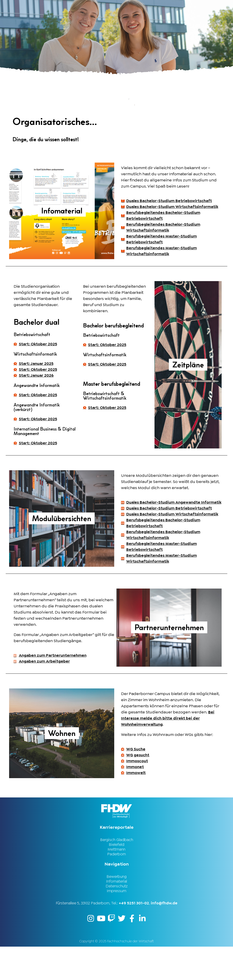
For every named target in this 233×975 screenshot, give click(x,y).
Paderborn (116, 880)
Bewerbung (116, 903)
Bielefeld (116, 871)
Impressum (116, 918)
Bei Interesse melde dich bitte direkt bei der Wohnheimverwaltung (167, 743)
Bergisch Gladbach (116, 866)
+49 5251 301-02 (134, 931)
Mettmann (116, 876)
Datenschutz (117, 913)
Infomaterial (116, 908)
